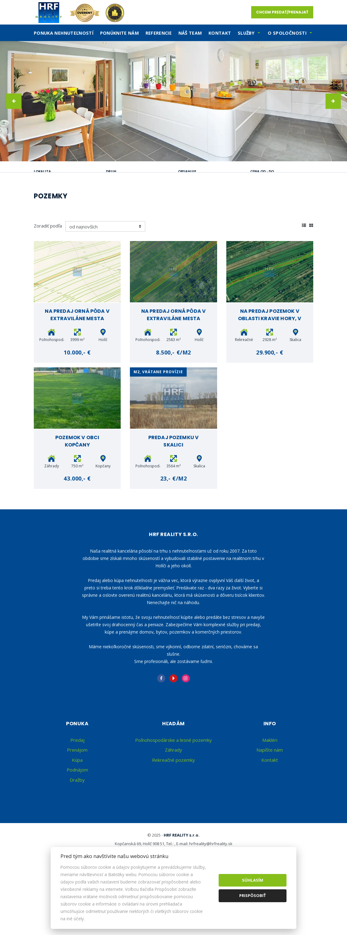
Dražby (77, 838)
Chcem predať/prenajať (282, 12)
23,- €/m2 (173, 537)
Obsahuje (187, 171)
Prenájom (93, 202)
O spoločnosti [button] (287, 33)
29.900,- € (269, 411)
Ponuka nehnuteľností (63, 33)
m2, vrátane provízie (158, 430)
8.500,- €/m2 (173, 411)
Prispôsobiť (252, 895)
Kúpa (129, 202)
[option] (173, 101)
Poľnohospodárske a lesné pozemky (173, 798)
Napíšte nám (269, 808)
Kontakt (220, 33)
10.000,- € (77, 411)
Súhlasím (252, 880)
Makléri (269, 798)
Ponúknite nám (119, 33)
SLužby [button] (246, 33)
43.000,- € (77, 537)
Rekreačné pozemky (173, 818)
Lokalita (42, 171)
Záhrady (173, 808)
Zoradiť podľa (48, 284)
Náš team (190, 33)
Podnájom (58, 217)
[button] (13, 101)
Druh (111, 171)
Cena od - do (262, 171)
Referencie (159, 33)
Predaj (53, 202)
